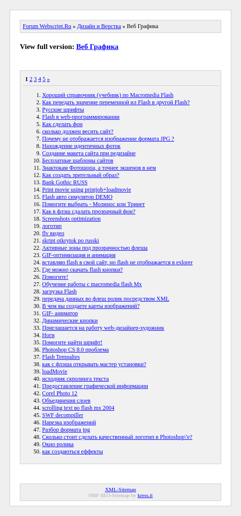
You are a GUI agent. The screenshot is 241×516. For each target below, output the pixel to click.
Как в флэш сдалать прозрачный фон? (89, 211)
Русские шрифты (63, 109)
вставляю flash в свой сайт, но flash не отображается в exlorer (117, 262)
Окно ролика (58, 444)
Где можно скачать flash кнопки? (82, 269)
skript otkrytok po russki (70, 240)
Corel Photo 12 (59, 393)
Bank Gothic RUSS (65, 182)
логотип (52, 226)
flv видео (53, 233)
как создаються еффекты (72, 451)
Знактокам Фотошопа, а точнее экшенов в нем (99, 167)
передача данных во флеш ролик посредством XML (105, 298)
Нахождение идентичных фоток (81, 146)
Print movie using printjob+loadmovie (86, 189)
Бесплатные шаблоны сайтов (77, 160)
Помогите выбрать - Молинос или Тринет (93, 204)
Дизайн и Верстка (99, 26)
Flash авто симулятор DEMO (77, 197)
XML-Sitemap (120, 489)
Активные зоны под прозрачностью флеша (95, 247)
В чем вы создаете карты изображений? (91, 306)
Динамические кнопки (70, 320)
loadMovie (54, 371)
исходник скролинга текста (75, 378)
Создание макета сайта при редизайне (89, 153)
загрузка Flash (59, 291)
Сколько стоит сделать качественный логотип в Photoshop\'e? (117, 437)
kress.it (144, 495)
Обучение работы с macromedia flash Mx (92, 284)
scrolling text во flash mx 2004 (78, 407)
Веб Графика (97, 46)
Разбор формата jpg (66, 429)
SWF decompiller (62, 415)
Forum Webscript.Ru (47, 26)
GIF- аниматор (60, 313)
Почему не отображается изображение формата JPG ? (108, 138)
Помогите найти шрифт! (72, 342)
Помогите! (55, 277)
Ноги (48, 335)
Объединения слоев (66, 400)
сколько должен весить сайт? (77, 131)
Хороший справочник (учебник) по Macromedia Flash (107, 95)
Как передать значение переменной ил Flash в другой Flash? (116, 102)
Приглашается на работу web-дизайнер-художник (103, 327)
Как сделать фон (62, 124)
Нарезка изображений (69, 422)
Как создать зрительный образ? (80, 175)
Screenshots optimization (71, 218)
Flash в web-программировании (81, 116)
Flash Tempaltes (61, 357)
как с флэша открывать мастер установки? (94, 364)
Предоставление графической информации (95, 386)
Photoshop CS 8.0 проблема (75, 349)
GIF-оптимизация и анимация (79, 255)
